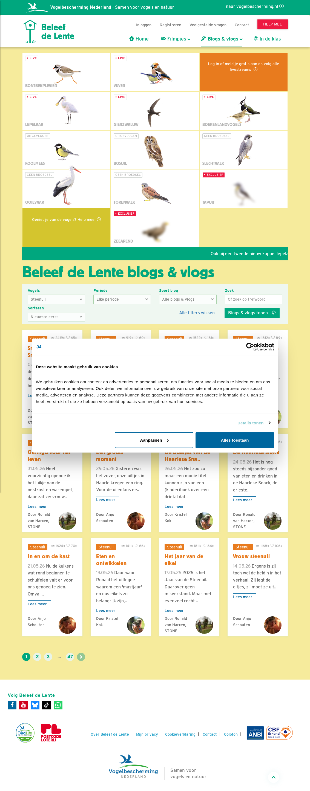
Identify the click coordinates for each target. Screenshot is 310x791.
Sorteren (36, 308)
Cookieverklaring (180, 734)
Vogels (34, 290)
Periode (100, 290)
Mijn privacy (147, 734)
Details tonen (250, 422)
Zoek (229, 290)
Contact (242, 24)
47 (70, 656)
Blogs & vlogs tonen (252, 312)
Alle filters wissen (197, 312)
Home (139, 39)
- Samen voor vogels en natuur (100, 7)
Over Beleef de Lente (110, 734)
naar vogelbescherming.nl (252, 6)
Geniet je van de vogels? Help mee (64, 219)
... (59, 656)
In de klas (267, 39)
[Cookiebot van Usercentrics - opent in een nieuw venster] (250, 347)
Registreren (170, 24)
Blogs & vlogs (219, 39)
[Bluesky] (35, 705)
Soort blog (168, 290)
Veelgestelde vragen (208, 24)
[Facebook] (12, 705)
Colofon (231, 734)
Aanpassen (154, 440)
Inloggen (143, 24)
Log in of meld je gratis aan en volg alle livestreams (243, 66)
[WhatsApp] (58, 705)
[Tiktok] (46, 705)
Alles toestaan (235, 440)
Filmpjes (173, 39)
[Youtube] (23, 705)
